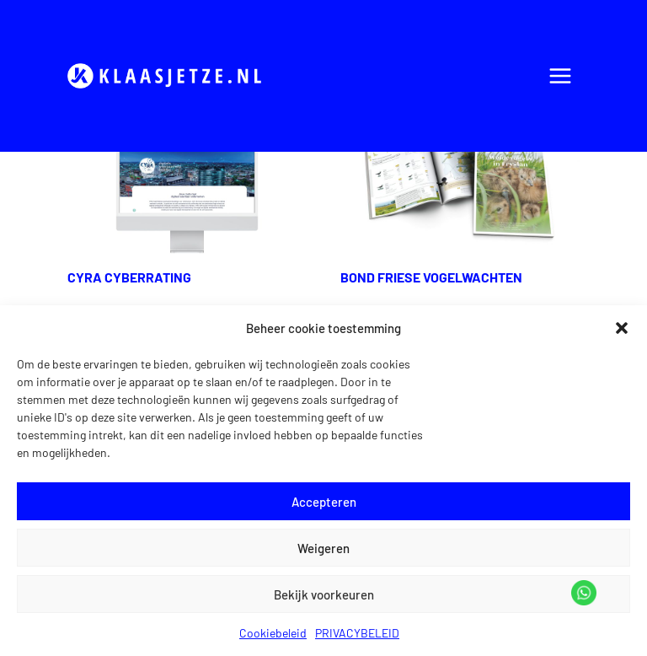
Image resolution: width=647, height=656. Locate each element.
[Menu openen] (560, 75)
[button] (621, 328)
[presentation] (187, 186)
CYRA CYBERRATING (129, 277)
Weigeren (323, 548)
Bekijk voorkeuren (324, 594)
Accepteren (323, 501)
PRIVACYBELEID (357, 633)
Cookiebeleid (273, 633)
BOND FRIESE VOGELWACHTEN (431, 277)
